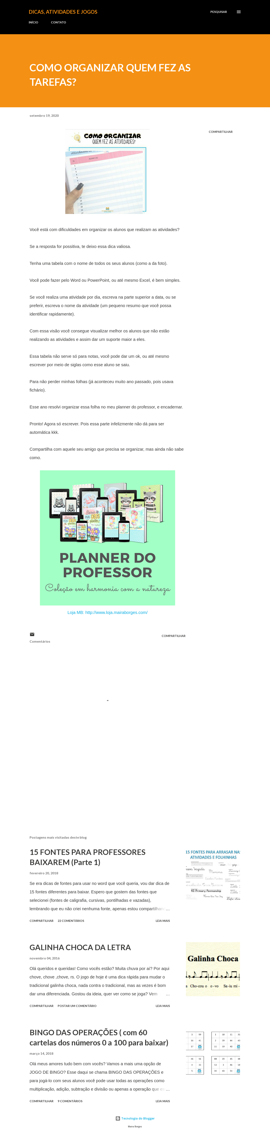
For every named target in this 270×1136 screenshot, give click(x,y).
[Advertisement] (101, 782)
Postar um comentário (77, 1006)
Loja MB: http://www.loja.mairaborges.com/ (107, 612)
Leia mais (163, 920)
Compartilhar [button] (221, 131)
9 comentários (70, 1101)
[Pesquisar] (218, 11)
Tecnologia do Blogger (135, 1118)
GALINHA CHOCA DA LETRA (80, 947)
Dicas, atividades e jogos (63, 12)
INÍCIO (33, 22)
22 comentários (71, 920)
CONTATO (58, 22)
